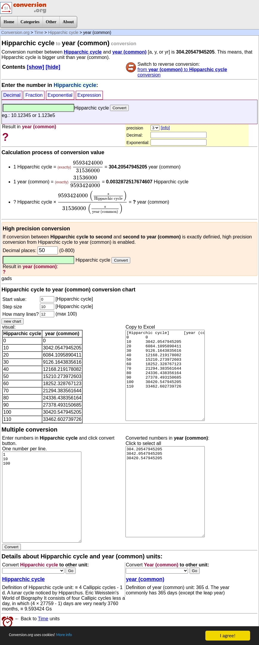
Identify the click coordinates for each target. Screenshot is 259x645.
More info (79, 636)
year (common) (129, 51)
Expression (89, 95)
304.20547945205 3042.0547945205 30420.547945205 (165, 491)
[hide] (53, 67)
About (68, 22)
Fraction (34, 95)
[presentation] (87, 166)
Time (39, 32)
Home (9, 22)
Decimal (12, 95)
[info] (165, 127)
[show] (35, 67)
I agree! (227, 635)
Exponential (60, 95)
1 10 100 (41, 497)
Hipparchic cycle (63, 32)
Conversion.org (15, 32)
